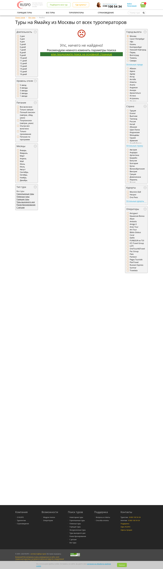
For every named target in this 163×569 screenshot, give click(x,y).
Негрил (133, 194)
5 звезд (23, 85)
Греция (133, 174)
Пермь (133, 52)
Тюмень (133, 58)
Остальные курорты (135, 201)
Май (22, 161)
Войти (129, 4)
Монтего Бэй (135, 192)
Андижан (134, 87)
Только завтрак (26, 109)
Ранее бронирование (26, 205)
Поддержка (125, 524)
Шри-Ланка (135, 129)
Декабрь (23, 180)
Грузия (133, 138)
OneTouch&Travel (137, 248)
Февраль (24, 153)
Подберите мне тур (59, 5)
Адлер (132, 74)
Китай (132, 124)
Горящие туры (23, 199)
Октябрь (23, 175)
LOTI (132, 246)
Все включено (26, 107)
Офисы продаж (126, 530)
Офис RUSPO (125, 527)
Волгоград (134, 55)
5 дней (23, 44)
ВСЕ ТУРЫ (50, 12)
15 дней (23, 71)
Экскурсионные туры (78, 530)
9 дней (23, 55)
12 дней (23, 63)
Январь (23, 150)
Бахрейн (133, 158)
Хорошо (122, 565)
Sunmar (133, 267)
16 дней (23, 74)
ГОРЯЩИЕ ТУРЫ (24, 12)
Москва (133, 36)
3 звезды (24, 90)
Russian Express (136, 265)
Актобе (133, 79)
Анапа (132, 85)
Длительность (24, 31)
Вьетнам (133, 116)
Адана (132, 71)
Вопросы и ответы (103, 517)
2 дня (22, 36)
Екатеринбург (136, 47)
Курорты (131, 187)
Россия (133, 121)
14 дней (23, 69)
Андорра (133, 152)
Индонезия (135, 132)
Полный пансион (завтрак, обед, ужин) (27, 115)
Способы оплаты (102, 520)
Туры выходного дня (26, 202)
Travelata (134, 270)
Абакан (133, 68)
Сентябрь (24, 172)
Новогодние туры (76, 517)
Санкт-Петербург (137, 39)
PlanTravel (134, 262)
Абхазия (133, 127)
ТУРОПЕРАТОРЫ (76, 12)
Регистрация (132, 6)
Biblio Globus (135, 232)
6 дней (23, 47)
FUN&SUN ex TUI (137, 240)
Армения (134, 140)
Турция (133, 110)
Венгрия (133, 171)
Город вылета (133, 31)
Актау (132, 76)
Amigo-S (133, 224)
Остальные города (134, 64)
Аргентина (134, 155)
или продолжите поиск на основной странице (81, 54)
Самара (133, 60)
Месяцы (21, 146)
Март (22, 156)
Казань (133, 44)
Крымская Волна (137, 216)
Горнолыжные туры (25, 194)
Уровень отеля (25, 80)
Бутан (132, 166)
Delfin (132, 238)
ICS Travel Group (137, 243)
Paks (132, 254)
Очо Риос (134, 197)
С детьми (21, 207)
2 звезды (24, 93)
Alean (132, 219)
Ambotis (133, 221)
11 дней (23, 60)
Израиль (133, 179)
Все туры (73, 543)
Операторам (48, 520)
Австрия (133, 149)
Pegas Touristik (136, 259)
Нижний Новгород (138, 50)
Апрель (23, 158)
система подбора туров (38, 554)
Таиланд (133, 119)
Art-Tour (133, 229)
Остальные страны (134, 146)
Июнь (22, 164)
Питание (21, 102)
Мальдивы (134, 135)
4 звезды (24, 88)
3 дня (22, 39)
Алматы (133, 82)
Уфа (131, 41)
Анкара (133, 90)
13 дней (23, 66)
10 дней (23, 58)
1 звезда (23, 96)
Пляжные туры (23, 196)
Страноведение (23, 524)
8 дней (23, 52)
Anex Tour (134, 227)
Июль (22, 166)
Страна (130, 106)
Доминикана (135, 177)
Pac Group (134, 251)
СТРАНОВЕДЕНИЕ (106, 12)
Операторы (132, 209)
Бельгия (133, 160)
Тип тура (21, 186)
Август (22, 169)
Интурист (134, 213)
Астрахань (134, 98)
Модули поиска (49, 517)
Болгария (134, 163)
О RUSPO (20, 517)
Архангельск (135, 93)
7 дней (23, 50)
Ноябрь (23, 177)
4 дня (22, 41)
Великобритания (137, 169)
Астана (133, 95)
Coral (132, 235)
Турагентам (21, 520)
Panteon (133, 257)
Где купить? (81, 5)
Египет (133, 113)
